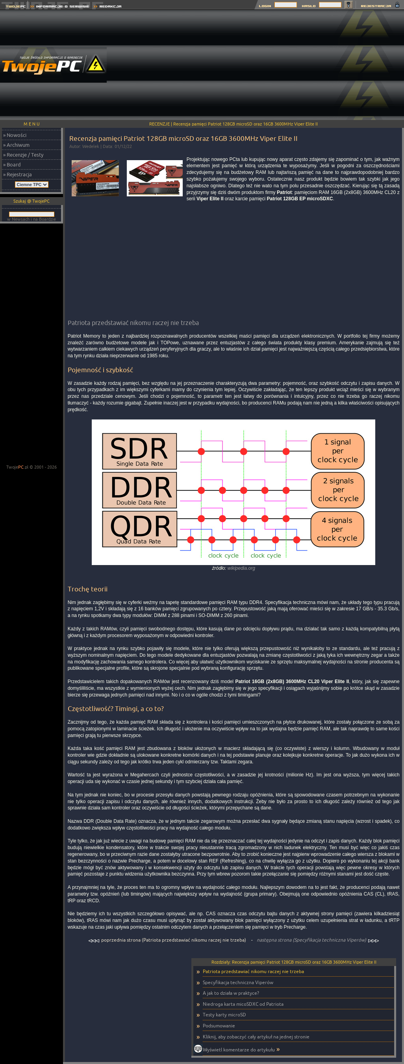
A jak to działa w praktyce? (231, 993)
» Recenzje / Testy (23, 154)
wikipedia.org (241, 568)
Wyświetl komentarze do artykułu (239, 1049)
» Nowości (14, 135)
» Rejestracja (17, 174)
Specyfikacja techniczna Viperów (238, 982)
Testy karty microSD (224, 1014)
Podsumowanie (219, 1025)
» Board (12, 164)
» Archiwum (16, 145)
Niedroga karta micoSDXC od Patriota (243, 1004)
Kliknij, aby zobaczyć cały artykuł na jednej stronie (256, 1036)
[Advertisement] (261, 65)
